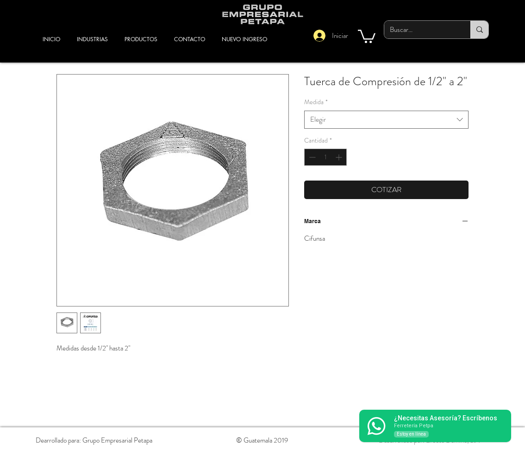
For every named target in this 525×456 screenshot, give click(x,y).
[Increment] (339, 157)
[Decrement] (311, 157)
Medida (316, 102)
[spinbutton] (325, 157)
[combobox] (386, 120)
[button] (366, 35)
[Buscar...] (420, 29)
